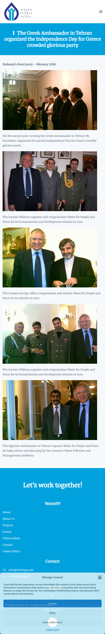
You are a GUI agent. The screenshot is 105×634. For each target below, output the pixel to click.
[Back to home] (18, 11)
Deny (52, 612)
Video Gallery (11, 538)
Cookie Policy (52, 629)
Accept (53, 603)
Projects (8, 525)
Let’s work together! (52, 485)
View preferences (53, 622)
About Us (9, 518)
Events (7, 531)
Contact (8, 544)
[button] (100, 577)
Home (6, 512)
